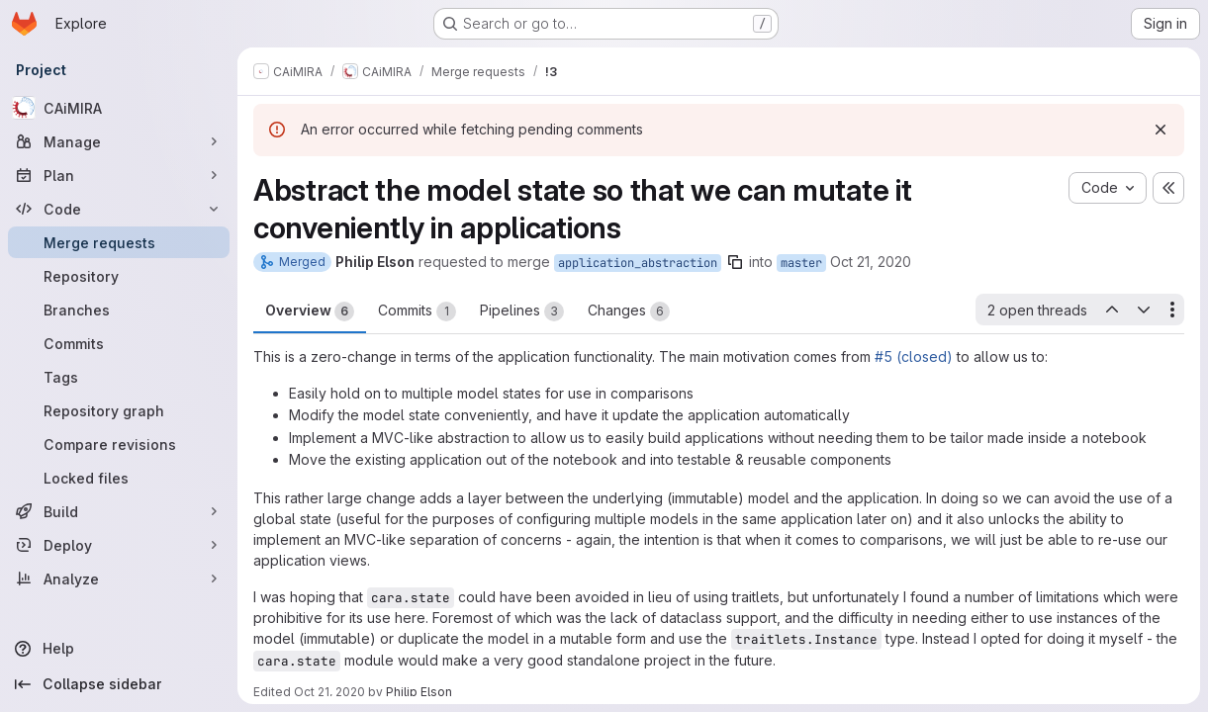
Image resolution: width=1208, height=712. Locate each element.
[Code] (119, 208)
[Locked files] (119, 477)
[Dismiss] (1160, 129)
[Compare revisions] (119, 444)
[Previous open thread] (1111, 309)
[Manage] (119, 141)
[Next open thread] (1144, 309)
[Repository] (119, 276)
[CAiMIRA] (119, 108)
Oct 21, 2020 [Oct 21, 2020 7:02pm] (329, 691)
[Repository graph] (119, 410)
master (801, 263)
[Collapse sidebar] (119, 684)
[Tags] (119, 377)
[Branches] (119, 309)
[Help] (119, 649)
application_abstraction (637, 263)
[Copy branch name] (735, 262)
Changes (629, 311)
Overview (309, 311)
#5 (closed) (914, 356)
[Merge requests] (119, 242)
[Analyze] (119, 578)
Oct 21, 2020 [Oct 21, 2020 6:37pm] (870, 261)
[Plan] (119, 175)
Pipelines (522, 311)
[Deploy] (119, 545)
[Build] (119, 511)
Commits (417, 311)
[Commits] (119, 343)
